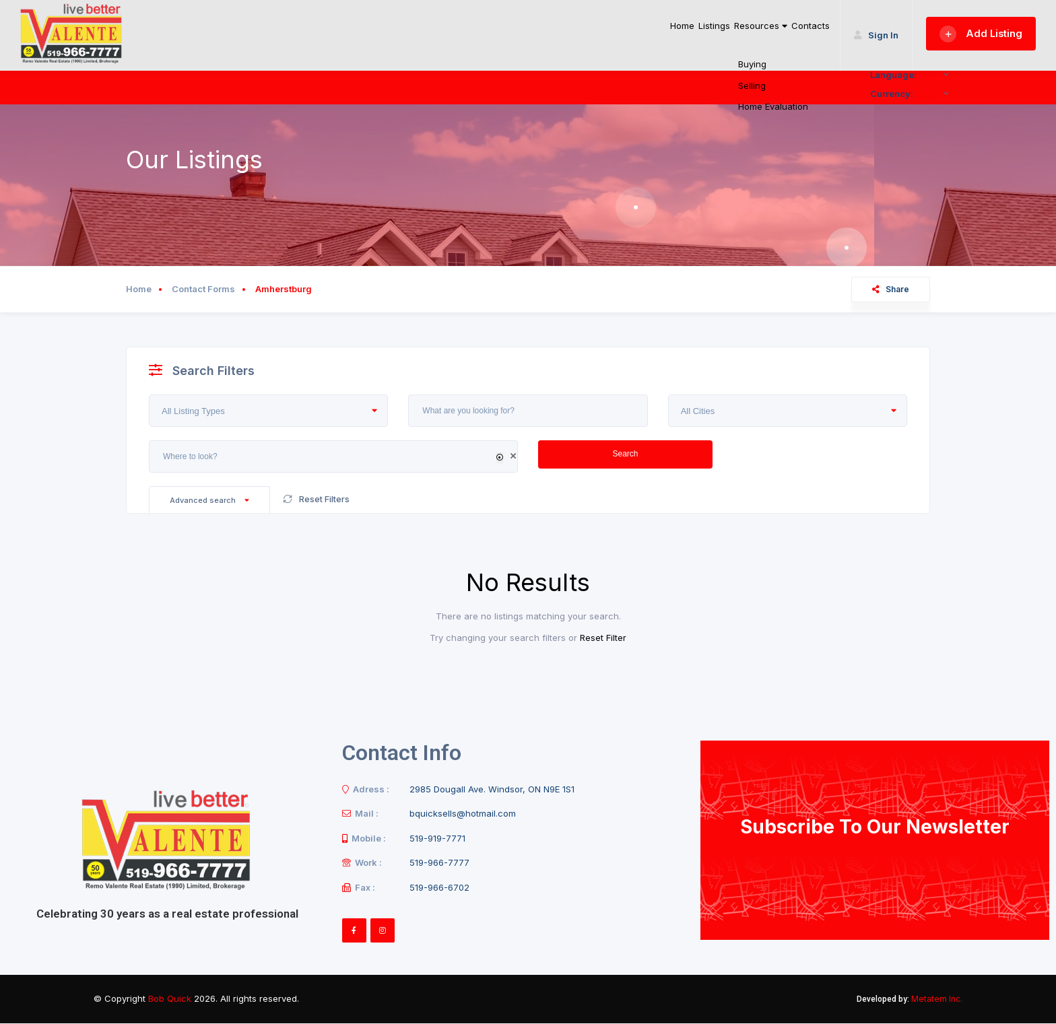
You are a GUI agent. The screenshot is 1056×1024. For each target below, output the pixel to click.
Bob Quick (169, 998)
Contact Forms (203, 288)
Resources (730, 32)
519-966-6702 (439, 887)
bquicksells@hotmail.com (462, 813)
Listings (661, 32)
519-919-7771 (437, 838)
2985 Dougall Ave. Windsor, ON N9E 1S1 (491, 789)
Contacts (801, 32)
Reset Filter (603, 637)
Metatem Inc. (936, 999)
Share (890, 289)
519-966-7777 (439, 862)
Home (610, 32)
